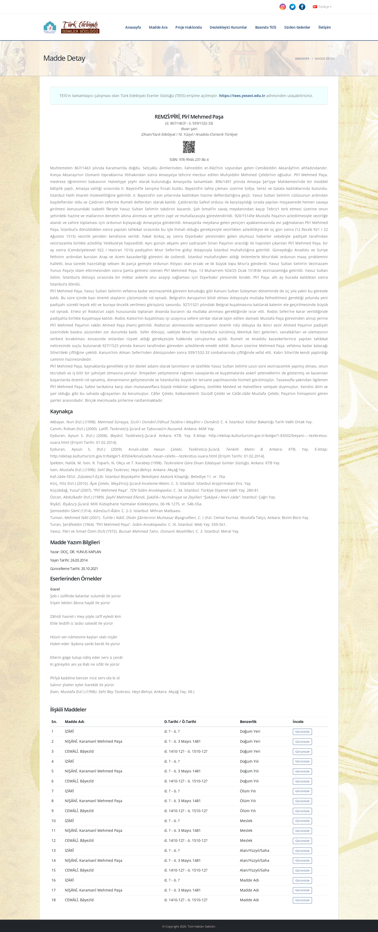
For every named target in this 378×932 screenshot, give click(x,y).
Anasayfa (133, 27)
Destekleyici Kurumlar (228, 27)
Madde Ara (158, 27)
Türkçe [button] (322, 6)
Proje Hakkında (188, 27)
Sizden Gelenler (297, 27)
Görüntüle (302, 732)
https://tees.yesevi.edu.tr (242, 95)
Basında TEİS (265, 27)
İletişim (324, 27)
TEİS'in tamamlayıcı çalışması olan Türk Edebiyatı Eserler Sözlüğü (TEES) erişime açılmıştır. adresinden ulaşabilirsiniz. (186, 95)
